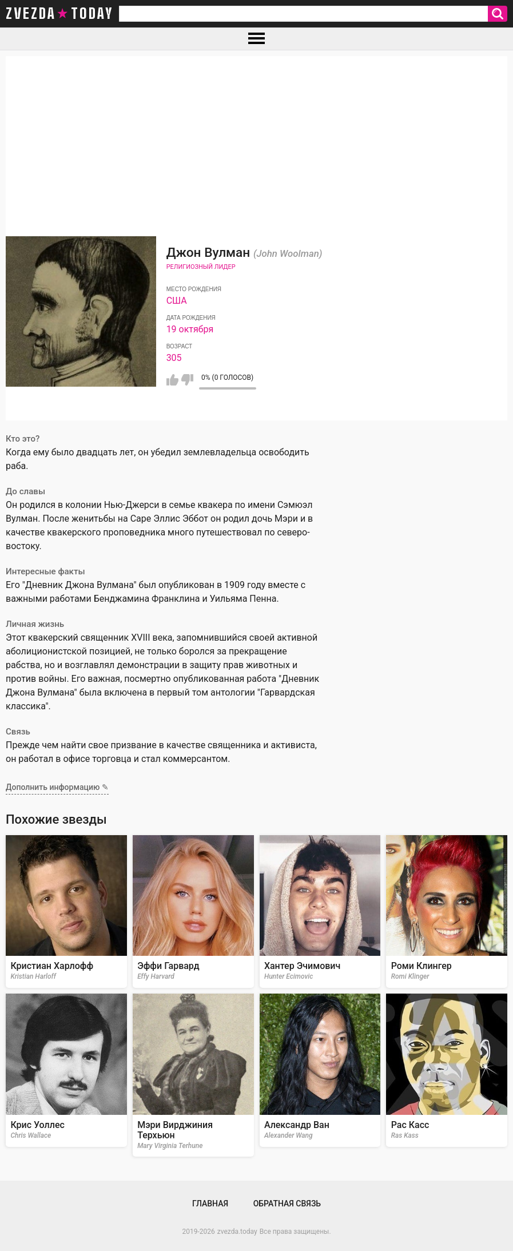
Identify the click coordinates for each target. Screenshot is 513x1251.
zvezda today (59, 14)
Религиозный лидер (201, 267)
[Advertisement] (256, 136)
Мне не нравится (187, 380)
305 (174, 357)
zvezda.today (237, 1232)
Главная (210, 1203)
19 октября (190, 329)
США (176, 300)
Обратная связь (287, 1203)
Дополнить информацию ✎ (57, 787)
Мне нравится (172, 380)
